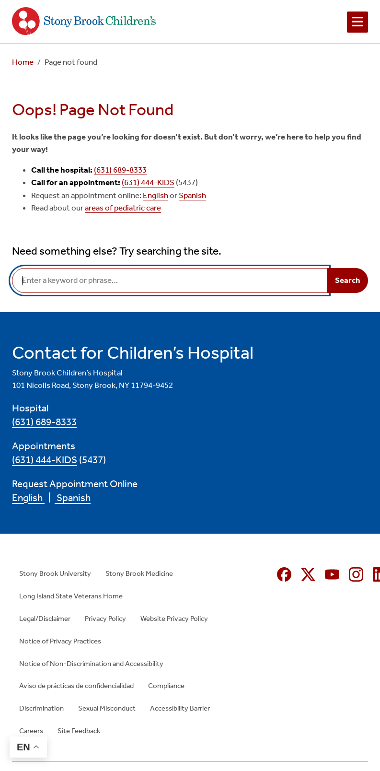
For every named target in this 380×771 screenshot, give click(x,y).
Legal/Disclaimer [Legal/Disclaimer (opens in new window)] (44, 618)
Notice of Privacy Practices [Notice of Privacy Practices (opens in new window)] (60, 641)
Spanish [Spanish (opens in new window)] (192, 195)
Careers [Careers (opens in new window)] (31, 730)
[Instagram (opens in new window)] (356, 574)
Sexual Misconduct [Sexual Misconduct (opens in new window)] (107, 708)
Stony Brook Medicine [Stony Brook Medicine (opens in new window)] (139, 573)
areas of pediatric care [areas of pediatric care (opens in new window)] (123, 208)
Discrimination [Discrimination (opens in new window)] (41, 708)
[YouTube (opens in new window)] (332, 574)
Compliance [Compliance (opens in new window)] (166, 685)
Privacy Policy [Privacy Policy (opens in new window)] (105, 618)
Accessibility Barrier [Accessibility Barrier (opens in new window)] (180, 708)
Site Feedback (79, 730)
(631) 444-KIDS (148, 182)
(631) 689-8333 (120, 170)
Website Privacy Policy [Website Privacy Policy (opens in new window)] (174, 618)
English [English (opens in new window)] (155, 195)
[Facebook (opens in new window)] (284, 574)
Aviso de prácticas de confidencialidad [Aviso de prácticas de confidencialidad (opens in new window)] (76, 685)
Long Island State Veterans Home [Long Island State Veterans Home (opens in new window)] (71, 596)
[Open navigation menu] (357, 22)
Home (23, 62)
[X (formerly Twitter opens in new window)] (308, 574)
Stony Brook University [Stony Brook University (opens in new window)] (55, 573)
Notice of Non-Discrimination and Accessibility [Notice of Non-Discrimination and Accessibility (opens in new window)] (91, 663)
